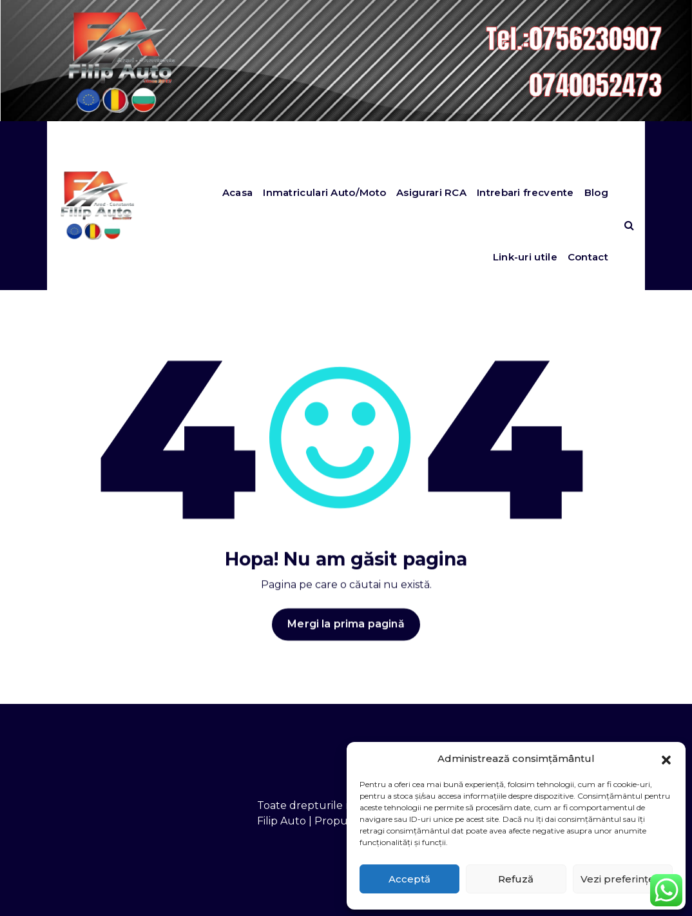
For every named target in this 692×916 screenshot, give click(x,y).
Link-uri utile (525, 257)
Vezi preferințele (622, 879)
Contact (588, 257)
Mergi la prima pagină (345, 640)
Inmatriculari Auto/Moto (324, 192)
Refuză (515, 879)
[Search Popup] (629, 225)
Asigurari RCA (431, 192)
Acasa (237, 192)
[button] (666, 758)
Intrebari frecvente (525, 192)
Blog (596, 192)
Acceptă (409, 879)
